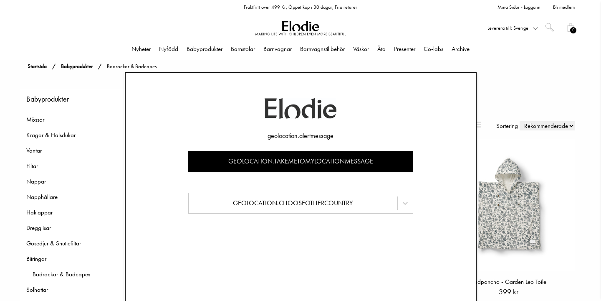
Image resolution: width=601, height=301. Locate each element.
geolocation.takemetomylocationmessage (300, 161)
